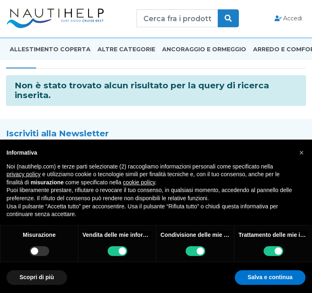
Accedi (289, 18)
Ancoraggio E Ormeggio (204, 50)
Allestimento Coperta (50, 50)
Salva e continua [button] (270, 277)
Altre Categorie (126, 50)
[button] (301, 152)
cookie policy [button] (139, 182)
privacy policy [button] (23, 174)
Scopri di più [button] (37, 277)
